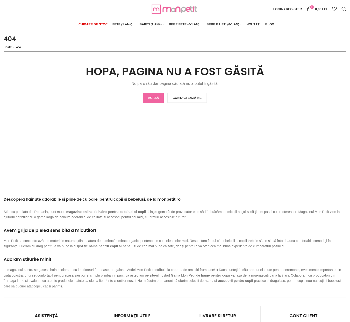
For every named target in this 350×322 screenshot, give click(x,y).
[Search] (344, 9)
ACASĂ (153, 98)
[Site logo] (175, 9)
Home (8, 47)
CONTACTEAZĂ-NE (186, 98)
